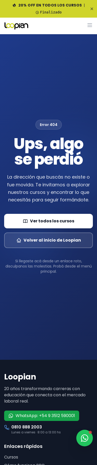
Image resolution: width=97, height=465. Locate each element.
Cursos (11, 457)
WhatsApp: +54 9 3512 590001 (41, 416)
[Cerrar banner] (92, 9)
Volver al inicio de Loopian (48, 240)
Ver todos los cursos (48, 221)
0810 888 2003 (26, 427)
